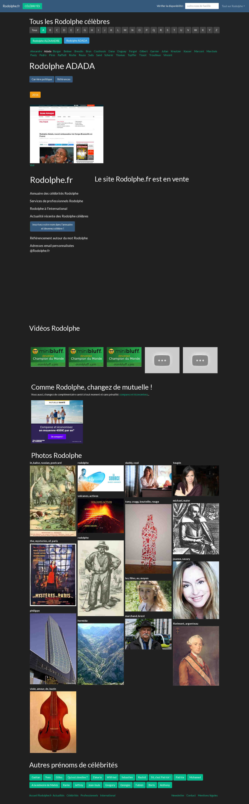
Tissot (142, 55)
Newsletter (177, 795)
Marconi (199, 51)
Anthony (165, 785)
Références (63, 79)
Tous (34, 30)
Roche (72, 55)
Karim (66, 785)
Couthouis (100, 51)
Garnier (154, 51)
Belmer (68, 51)
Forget (133, 51)
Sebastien (127, 777)
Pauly (33, 55)
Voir (32, 165)
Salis (91, 55)
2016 (35, 94)
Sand (99, 55)
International (107, 795)
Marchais (211, 51)
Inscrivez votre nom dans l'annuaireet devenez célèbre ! (52, 226)
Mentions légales (208, 795)
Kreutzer (176, 51)
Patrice (180, 777)
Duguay (121, 51)
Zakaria (97, 777)
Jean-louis (94, 785)
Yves (48, 777)
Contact (191, 795)
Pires (52, 55)
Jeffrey (79, 785)
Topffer (132, 55)
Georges (125, 785)
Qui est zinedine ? (78, 777)
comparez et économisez (134, 394)
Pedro (43, 55)
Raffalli (62, 55)
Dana (111, 51)
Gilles (59, 777)
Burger (57, 51)
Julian (165, 51)
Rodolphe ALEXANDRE (46, 40)
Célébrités (32, 6)
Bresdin (78, 51)
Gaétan (36, 777)
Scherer (108, 55)
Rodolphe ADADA (76, 40)
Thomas (120, 55)
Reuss (82, 55)
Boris (152, 785)
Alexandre (36, 51)
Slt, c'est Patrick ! (160, 777)
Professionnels (89, 795)
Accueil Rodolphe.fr (40, 795)
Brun (88, 51)
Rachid (142, 777)
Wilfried (111, 777)
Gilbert (144, 51)
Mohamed (195, 777)
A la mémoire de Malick (45, 785)
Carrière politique (42, 79)
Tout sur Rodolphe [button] (232, 6)
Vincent (167, 55)
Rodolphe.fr (11, 6)
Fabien (139, 785)
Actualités (58, 795)
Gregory (110, 785)
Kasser (188, 51)
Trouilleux (155, 55)
